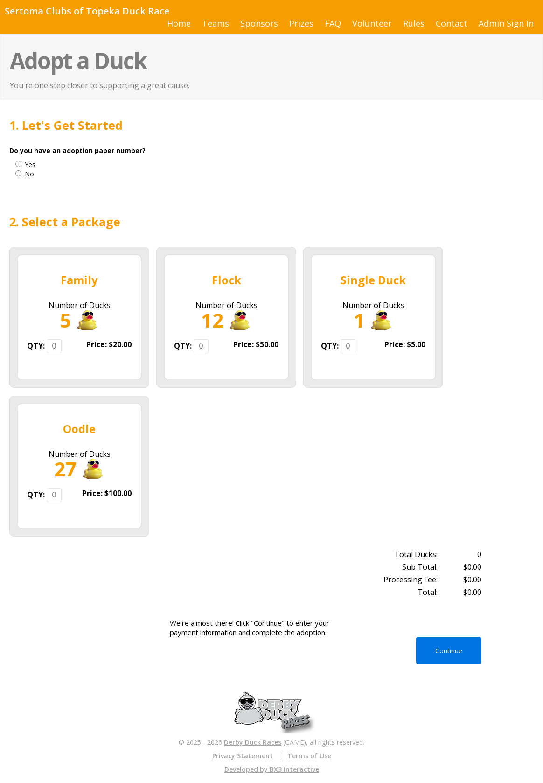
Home (179, 23)
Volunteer (372, 23)
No (29, 173)
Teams (215, 23)
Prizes (301, 23)
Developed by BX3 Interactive (271, 769)
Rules (414, 23)
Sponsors (259, 23)
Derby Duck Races (252, 742)
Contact (451, 23)
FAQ (333, 23)
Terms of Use (309, 755)
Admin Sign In (506, 23)
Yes (30, 164)
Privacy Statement (242, 755)
